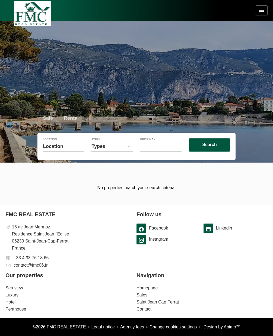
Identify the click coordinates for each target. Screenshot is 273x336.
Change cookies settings (173, 327)
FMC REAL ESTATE (30, 214)
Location (50, 139)
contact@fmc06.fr (31, 265)
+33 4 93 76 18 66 (31, 258)
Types (95, 139)
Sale (48, 119)
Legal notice (103, 327)
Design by (221, 327)
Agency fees (132, 327)
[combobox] (63, 146)
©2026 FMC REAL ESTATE (59, 327)
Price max (147, 139)
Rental (71, 119)
